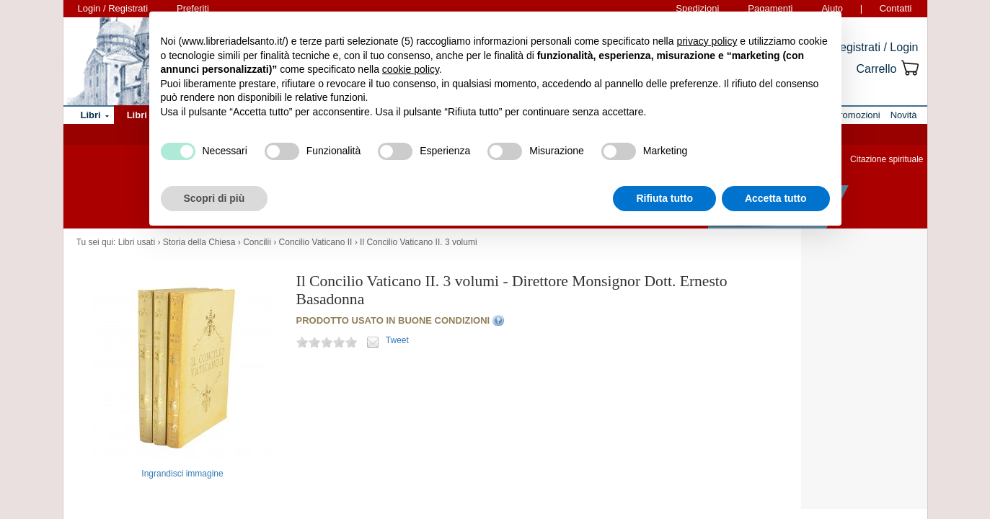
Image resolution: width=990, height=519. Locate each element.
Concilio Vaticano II (316, 242)
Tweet (397, 340)
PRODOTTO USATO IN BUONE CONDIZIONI (393, 320)
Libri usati (136, 242)
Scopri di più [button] (214, 198)
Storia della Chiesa (199, 242)
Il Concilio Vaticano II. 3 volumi (418, 242)
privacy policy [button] (706, 41)
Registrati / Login (874, 47)
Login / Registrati (113, 8)
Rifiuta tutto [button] (664, 198)
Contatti (896, 8)
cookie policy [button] (410, 69)
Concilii (257, 242)
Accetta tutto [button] (776, 198)
